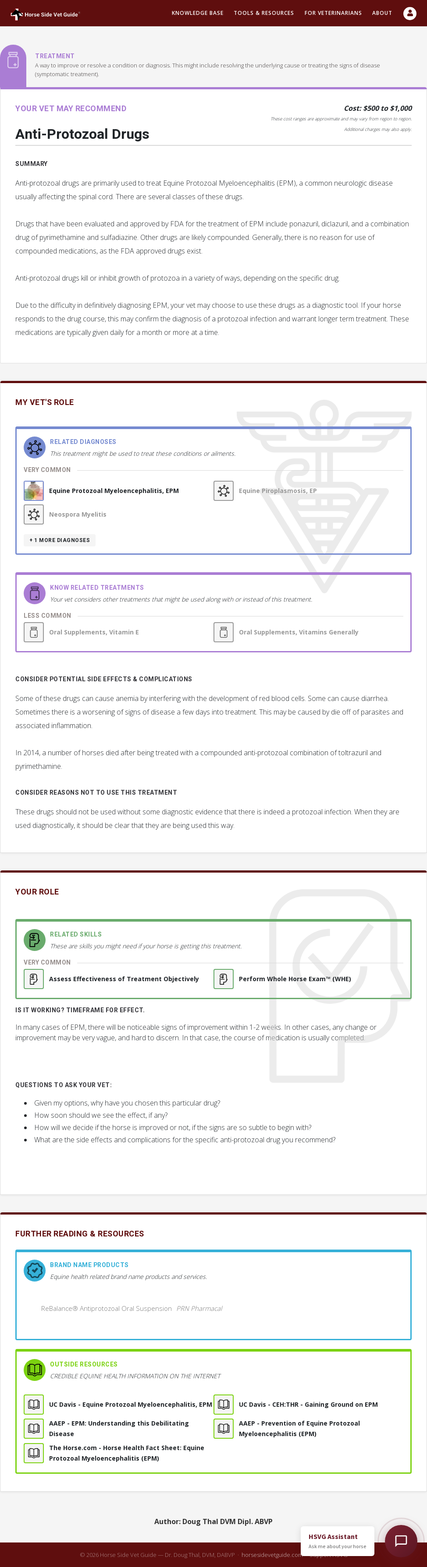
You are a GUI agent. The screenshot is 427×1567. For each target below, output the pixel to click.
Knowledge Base (198, 13)
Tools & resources (264, 13)
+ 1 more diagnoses (59, 540)
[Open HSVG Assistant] (401, 1541)
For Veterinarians (333, 13)
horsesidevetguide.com (272, 1555)
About (382, 13)
